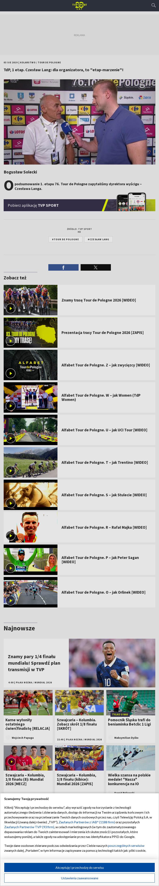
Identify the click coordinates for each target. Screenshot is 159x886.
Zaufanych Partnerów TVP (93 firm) (29, 827)
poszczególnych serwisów (126, 845)
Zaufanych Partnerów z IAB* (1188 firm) (87, 822)
